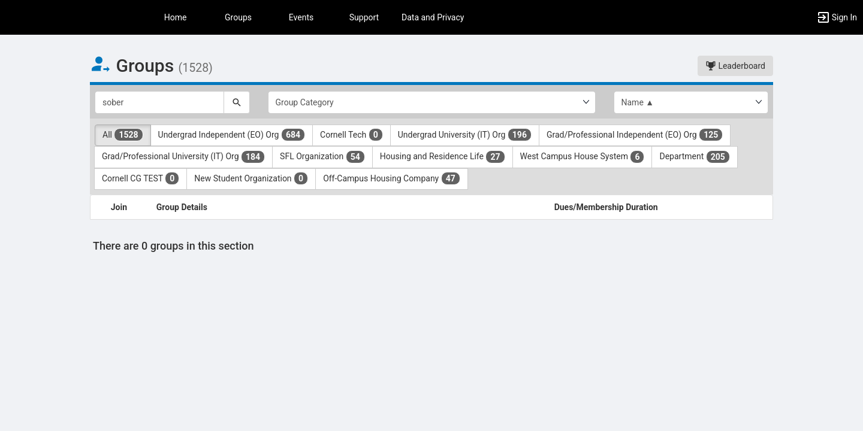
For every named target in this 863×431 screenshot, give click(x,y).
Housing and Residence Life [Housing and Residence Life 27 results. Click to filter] (442, 156)
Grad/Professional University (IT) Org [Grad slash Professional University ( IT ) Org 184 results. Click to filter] (183, 156)
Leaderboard (735, 66)
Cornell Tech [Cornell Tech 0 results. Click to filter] (351, 134)
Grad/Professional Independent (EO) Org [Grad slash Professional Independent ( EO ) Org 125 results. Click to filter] (635, 134)
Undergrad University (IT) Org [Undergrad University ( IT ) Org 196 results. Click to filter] (465, 134)
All (122, 134)
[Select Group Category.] (432, 102)
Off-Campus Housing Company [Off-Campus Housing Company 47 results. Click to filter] (391, 178)
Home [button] (175, 17)
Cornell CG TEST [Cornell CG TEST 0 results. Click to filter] (140, 178)
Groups (238, 17)
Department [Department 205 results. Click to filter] (694, 156)
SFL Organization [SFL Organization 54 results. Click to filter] (322, 156)
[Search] (237, 102)
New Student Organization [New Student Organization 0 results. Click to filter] (251, 178)
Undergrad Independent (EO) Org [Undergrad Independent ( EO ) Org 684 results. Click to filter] (231, 134)
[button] (836, 17)
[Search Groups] (159, 102)
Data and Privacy (433, 17)
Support (364, 17)
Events (301, 17)
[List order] (691, 102)
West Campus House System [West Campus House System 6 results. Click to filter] (582, 156)
